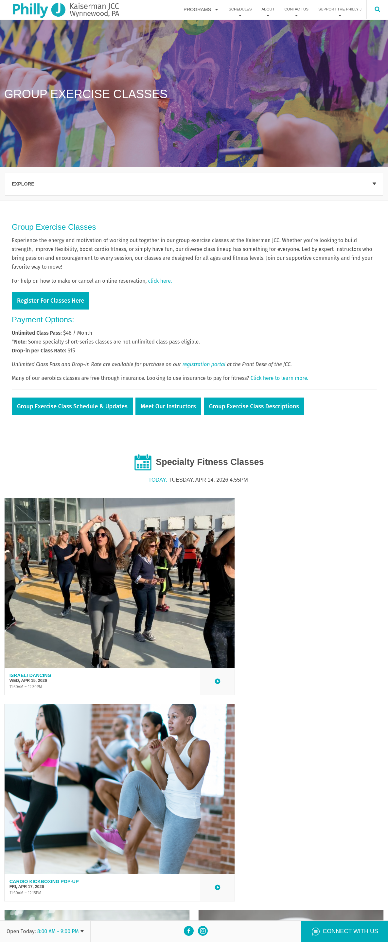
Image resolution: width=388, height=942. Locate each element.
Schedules (240, 9)
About (267, 9)
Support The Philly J (340, 9)
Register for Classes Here (50, 300)
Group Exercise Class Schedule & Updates (72, 406)
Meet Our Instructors (168, 406)
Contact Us (296, 9)
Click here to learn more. (280, 378)
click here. (160, 281)
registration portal (203, 364)
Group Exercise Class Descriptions (254, 406)
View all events (194, 856)
